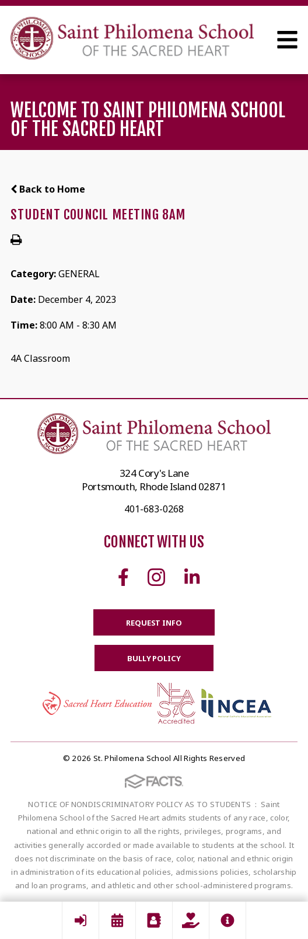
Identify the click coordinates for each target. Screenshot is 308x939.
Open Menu (287, 39)
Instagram (156, 577)
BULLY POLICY (153, 658)
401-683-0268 (154, 508)
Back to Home (47, 189)
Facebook (123, 577)
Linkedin (192, 577)
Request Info (153, 622)
